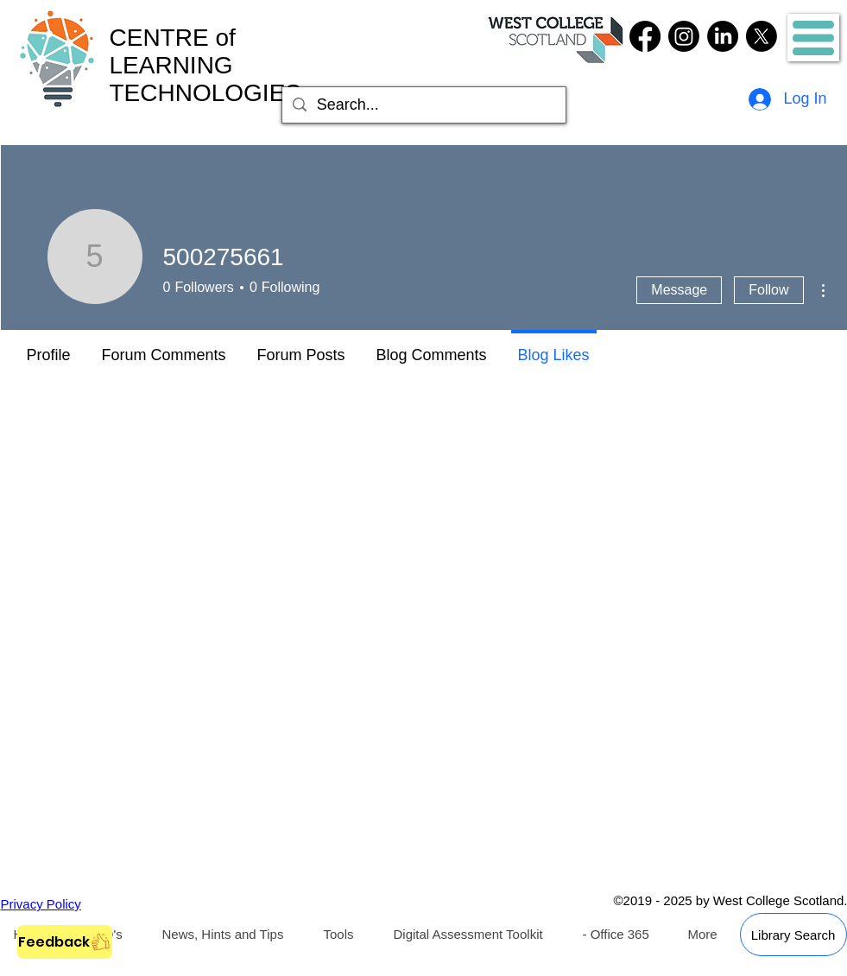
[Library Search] (793, 934)
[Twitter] (761, 36)
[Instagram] (683, 36)
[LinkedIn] (722, 36)
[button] (813, 38)
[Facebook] (645, 36)
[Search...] (423, 105)
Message (679, 289)
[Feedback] (64, 942)
